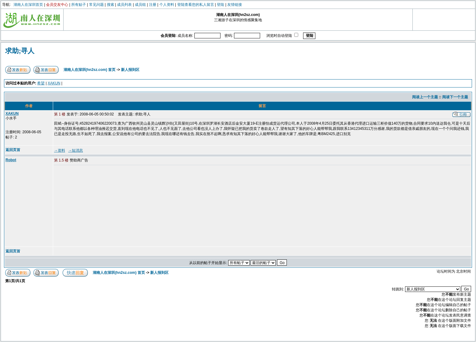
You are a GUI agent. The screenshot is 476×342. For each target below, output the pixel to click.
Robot (11, 160)
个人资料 (166, 4)
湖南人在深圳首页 (28, 4)
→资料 (59, 150)
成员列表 (124, 4)
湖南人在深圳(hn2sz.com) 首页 (89, 70)
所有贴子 (78, 4)
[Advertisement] (101, 206)
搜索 (110, 4)
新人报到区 (130, 70)
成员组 (140, 4)
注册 (152, 4)
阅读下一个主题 (455, 97)
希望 (41, 83)
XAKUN (54, 83)
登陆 (220, 4)
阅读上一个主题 (425, 97)
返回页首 (13, 150)
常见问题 (96, 4)
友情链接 (234, 4)
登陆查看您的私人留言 (195, 4)
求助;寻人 (19, 51)
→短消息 (75, 150)
